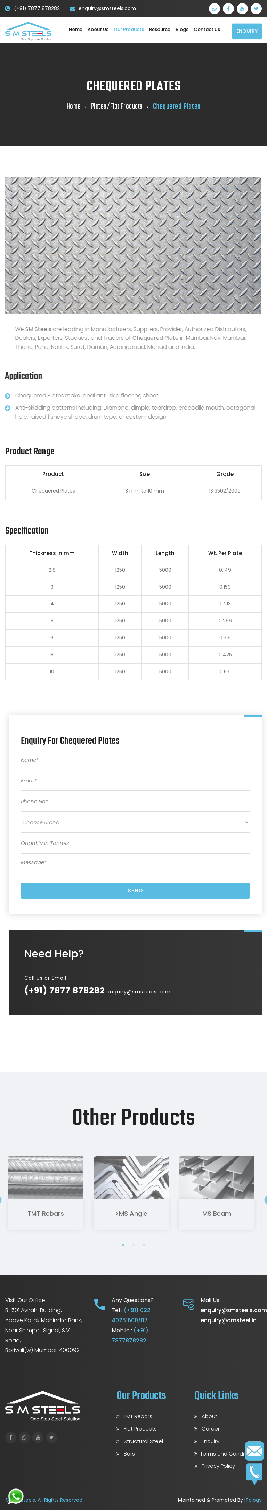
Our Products (129, 29)
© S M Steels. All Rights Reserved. (44, 1499)
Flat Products (136, 1428)
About (205, 1416)
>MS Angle (128, 1213)
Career (207, 1428)
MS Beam (214, 1213)
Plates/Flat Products (117, 106)
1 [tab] (123, 1245)
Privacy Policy (214, 1465)
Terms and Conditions (225, 1453)
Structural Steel (139, 1441)
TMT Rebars (43, 1213)
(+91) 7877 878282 (37, 8)
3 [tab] (143, 1245)
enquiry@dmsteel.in (229, 1320)
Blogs (182, 29)
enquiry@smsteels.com (107, 8)
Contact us (207, 29)
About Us (98, 29)
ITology (253, 1499)
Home (75, 29)
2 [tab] (133, 1245)
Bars (125, 1453)
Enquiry (247, 30)
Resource (159, 29)
